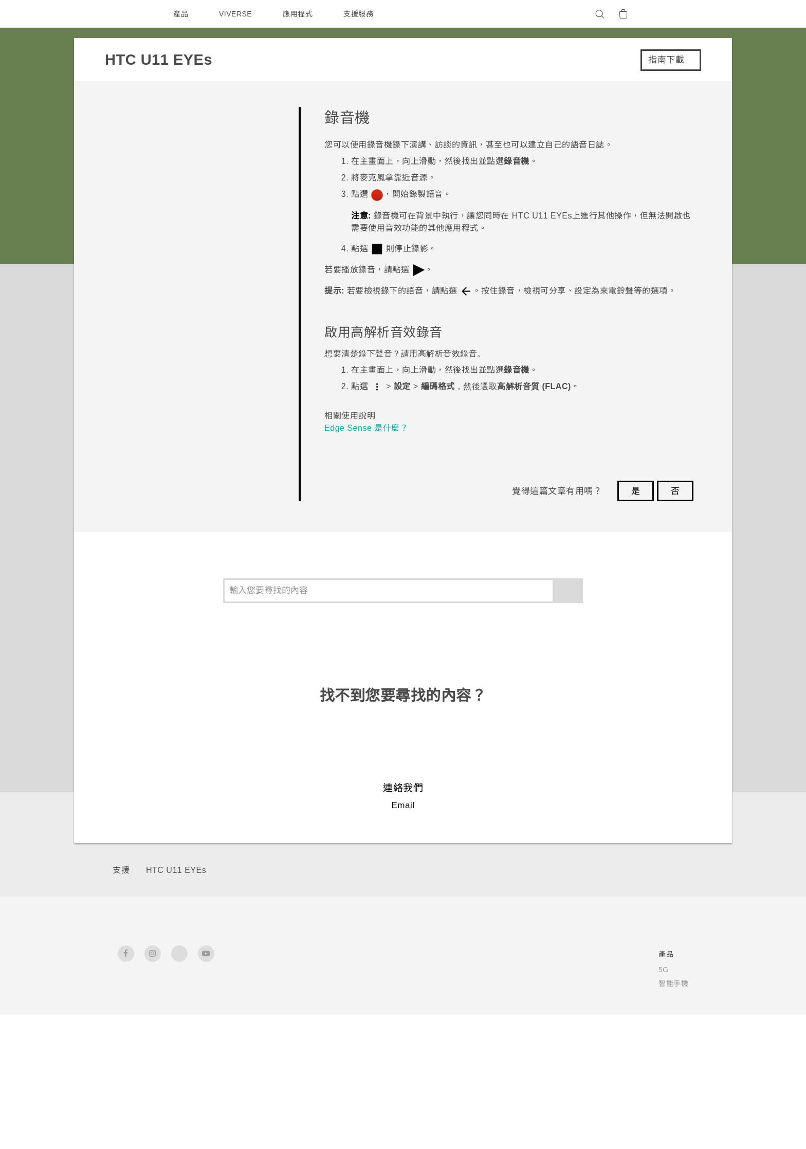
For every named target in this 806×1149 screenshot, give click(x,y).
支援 (121, 870)
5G (323, 969)
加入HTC (578, 1025)
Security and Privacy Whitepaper (626, 1039)
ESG (571, 969)
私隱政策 (578, 997)
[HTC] (130, 14)
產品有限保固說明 (502, 983)
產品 (180, 14)
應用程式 (300, 14)
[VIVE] (674, 14)
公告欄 (483, 997)
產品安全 (578, 1011)
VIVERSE (236, 14)
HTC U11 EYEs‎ (175, 870)
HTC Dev (404, 969)
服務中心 (487, 969)
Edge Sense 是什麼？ (368, 428)
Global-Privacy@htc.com (602, 1122)
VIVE (328, 1025)
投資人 (574, 983)
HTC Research (414, 983)
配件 (326, 1011)
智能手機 (334, 983)
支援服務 (361, 14)
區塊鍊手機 (337, 997)
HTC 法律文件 (664, 1097)
